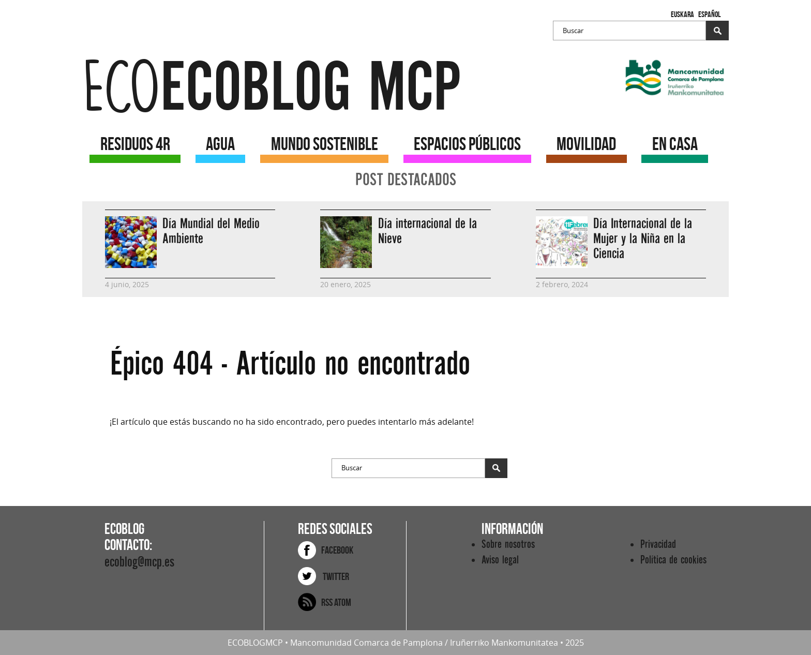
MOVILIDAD (586, 144)
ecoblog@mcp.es (139, 562)
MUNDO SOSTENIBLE (324, 144)
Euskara (682, 14)
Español (709, 14)
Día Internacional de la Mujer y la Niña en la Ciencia (642, 238)
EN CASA (675, 144)
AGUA (220, 144)
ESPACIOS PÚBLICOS (467, 144)
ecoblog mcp (271, 87)
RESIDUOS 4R (135, 144)
